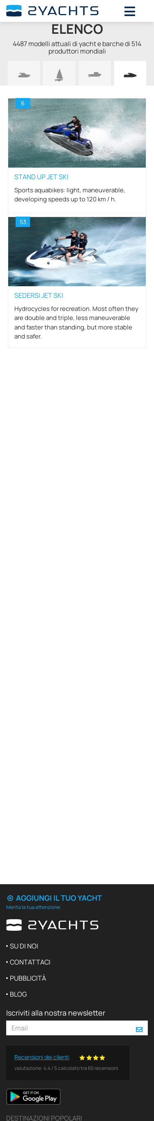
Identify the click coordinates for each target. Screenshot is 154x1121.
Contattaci (30, 962)
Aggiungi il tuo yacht (54, 898)
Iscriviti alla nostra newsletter (55, 1013)
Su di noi (24, 946)
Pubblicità (28, 978)
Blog (18, 994)
